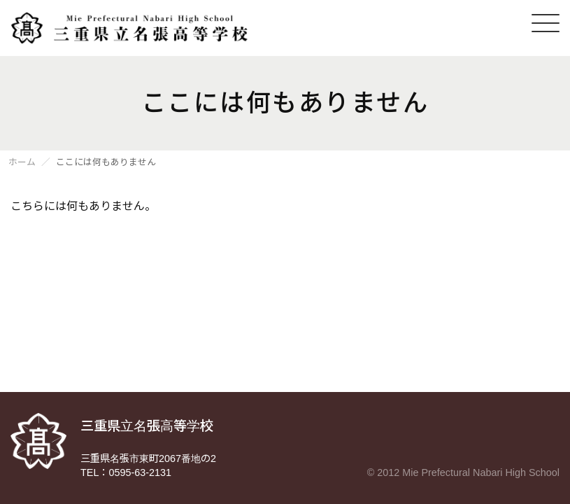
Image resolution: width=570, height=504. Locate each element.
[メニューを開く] (545, 23)
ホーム (22, 162)
